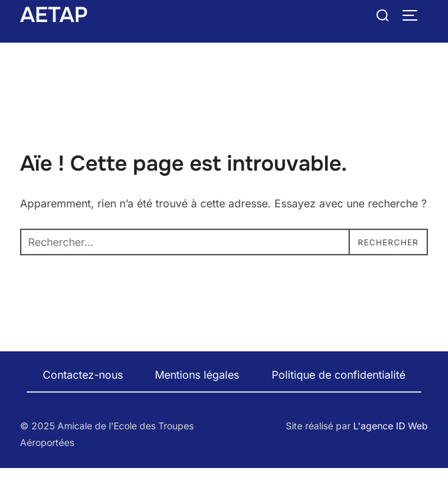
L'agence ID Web (390, 425)
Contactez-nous (83, 374)
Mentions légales (197, 374)
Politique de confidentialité (338, 374)
